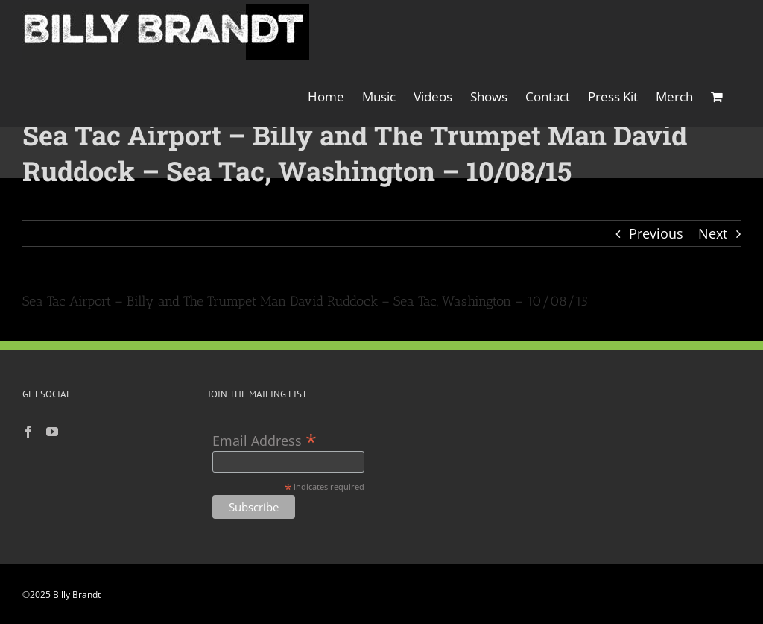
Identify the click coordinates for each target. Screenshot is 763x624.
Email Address (264, 439)
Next (712, 233)
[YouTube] (52, 432)
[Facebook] (28, 432)
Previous (656, 233)
